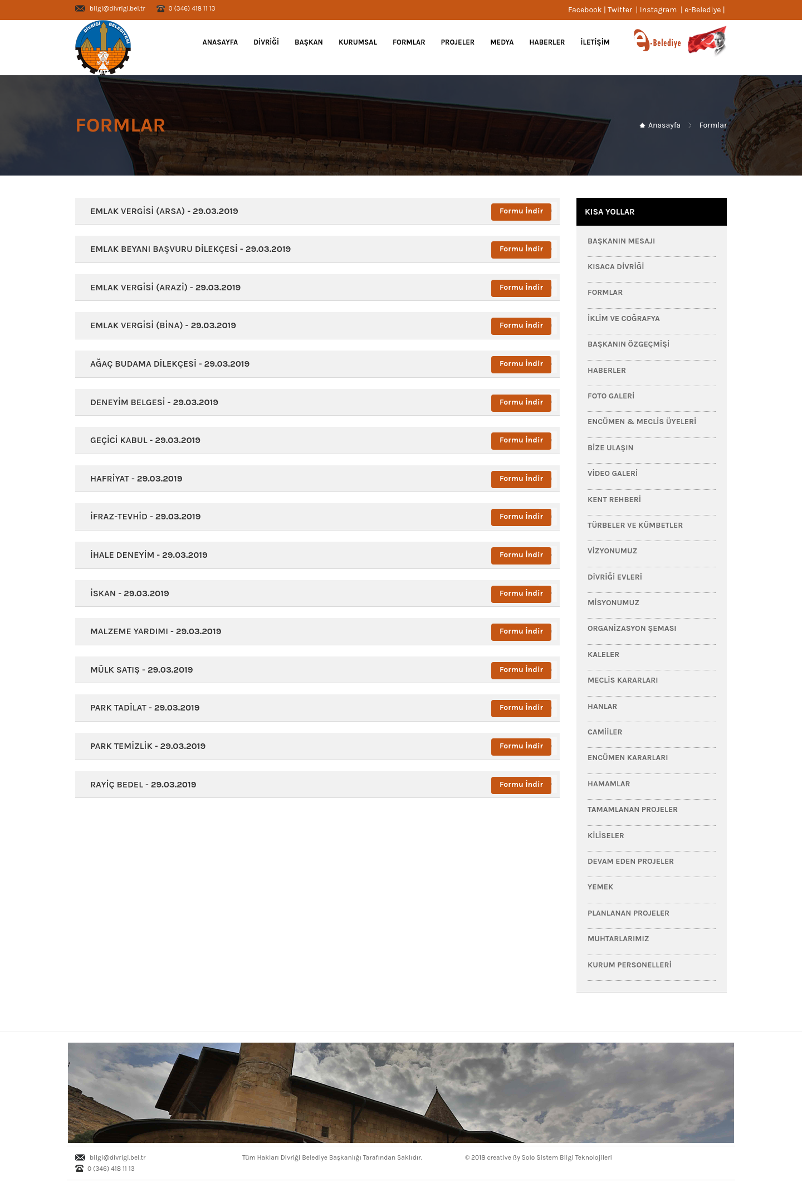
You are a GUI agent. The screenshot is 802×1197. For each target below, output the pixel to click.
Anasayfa (219, 42)
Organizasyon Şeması (632, 628)
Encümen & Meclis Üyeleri (642, 421)
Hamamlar (609, 784)
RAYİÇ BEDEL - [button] (140, 784)
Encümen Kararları (628, 757)
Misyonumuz (613, 602)
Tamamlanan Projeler (633, 809)
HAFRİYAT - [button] (133, 478)
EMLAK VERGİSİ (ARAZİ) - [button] (162, 287)
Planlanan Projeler (628, 913)
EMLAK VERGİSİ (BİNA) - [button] (160, 325)
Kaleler (603, 654)
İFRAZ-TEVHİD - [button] (142, 516)
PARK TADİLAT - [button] (141, 707)
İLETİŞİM (595, 42)
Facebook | (588, 9)
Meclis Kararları (623, 680)
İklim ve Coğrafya (624, 318)
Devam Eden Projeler (631, 861)
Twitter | (624, 9)
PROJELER (458, 42)
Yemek (600, 887)
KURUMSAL (358, 42)
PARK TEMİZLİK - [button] (145, 746)
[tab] (317, 211)
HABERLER (547, 42)
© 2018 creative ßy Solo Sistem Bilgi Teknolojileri (538, 1157)
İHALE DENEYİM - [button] (146, 554)
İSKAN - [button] (126, 593)
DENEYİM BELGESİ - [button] (151, 402)
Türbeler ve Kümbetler (635, 525)
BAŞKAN (309, 42)
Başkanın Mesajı (621, 241)
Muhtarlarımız (618, 938)
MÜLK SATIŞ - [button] (138, 669)
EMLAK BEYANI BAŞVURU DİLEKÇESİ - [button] (187, 249)
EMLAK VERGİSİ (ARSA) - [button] (161, 211)
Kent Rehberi (614, 499)
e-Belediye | (705, 9)
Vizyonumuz (612, 551)
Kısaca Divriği (616, 266)
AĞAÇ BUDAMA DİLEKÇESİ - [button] (167, 363)
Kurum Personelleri (630, 965)
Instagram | (662, 9)
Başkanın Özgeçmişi (628, 344)
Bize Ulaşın (610, 447)
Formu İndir (521, 211)
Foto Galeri (611, 396)
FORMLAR (409, 42)
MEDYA (502, 42)
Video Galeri (613, 473)
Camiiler (605, 732)
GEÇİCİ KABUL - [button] (142, 440)
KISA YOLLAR (610, 212)
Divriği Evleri (615, 577)
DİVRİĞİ (266, 42)
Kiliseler (606, 835)
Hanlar (602, 706)
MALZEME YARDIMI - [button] (152, 631)
